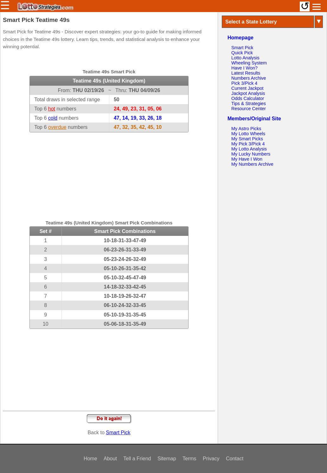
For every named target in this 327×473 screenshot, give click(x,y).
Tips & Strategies (248, 103)
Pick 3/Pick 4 (244, 83)
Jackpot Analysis (248, 93)
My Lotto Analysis (249, 148)
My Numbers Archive (252, 164)
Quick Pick (242, 52)
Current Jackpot (247, 88)
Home (90, 458)
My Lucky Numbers (250, 154)
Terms (189, 458)
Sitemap (166, 458)
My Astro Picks (246, 128)
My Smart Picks (247, 138)
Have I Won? (244, 67)
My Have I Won (246, 159)
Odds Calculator (247, 98)
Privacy (211, 458)
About (110, 458)
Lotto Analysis (245, 57)
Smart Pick (118, 432)
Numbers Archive (248, 78)
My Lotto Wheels (248, 133)
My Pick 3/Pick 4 (248, 143)
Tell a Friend (137, 458)
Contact (234, 458)
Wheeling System (249, 62)
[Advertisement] (109, 172)
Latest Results (245, 73)
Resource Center (248, 108)
